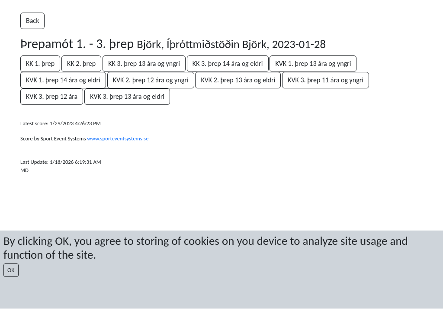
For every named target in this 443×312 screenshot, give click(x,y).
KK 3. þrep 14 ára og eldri (228, 63)
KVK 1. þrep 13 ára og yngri (313, 63)
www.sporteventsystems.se (117, 138)
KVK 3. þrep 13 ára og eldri (127, 96)
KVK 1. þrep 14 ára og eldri (63, 80)
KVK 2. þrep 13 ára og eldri (238, 80)
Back (32, 20)
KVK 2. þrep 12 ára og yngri (151, 80)
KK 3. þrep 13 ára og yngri (144, 63)
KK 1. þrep (40, 63)
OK (11, 270)
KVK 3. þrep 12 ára (51, 96)
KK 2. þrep (81, 63)
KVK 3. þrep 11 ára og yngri (325, 80)
